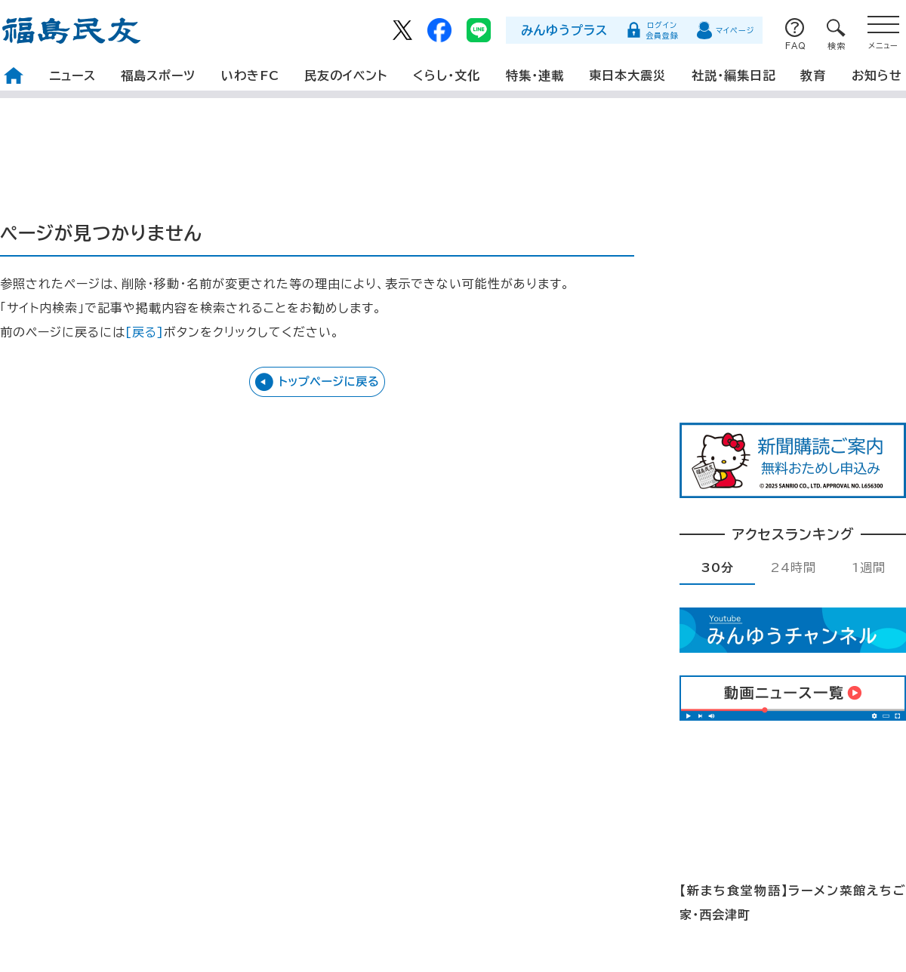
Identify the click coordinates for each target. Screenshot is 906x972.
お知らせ (877, 75)
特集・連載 (535, 75)
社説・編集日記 (733, 75)
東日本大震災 (627, 75)
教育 (813, 75)
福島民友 (71, 30)
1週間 (869, 567)
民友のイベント (345, 75)
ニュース (72, 75)
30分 (717, 567)
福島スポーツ (158, 75)
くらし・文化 (446, 75)
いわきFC (250, 75)
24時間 (793, 567)
